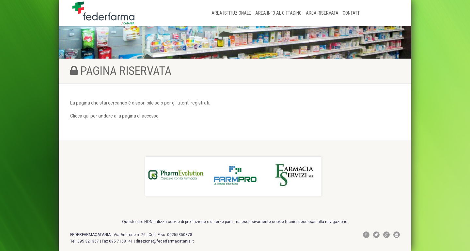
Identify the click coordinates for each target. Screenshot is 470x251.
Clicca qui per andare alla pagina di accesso (114, 116)
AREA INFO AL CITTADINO (279, 13)
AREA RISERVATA (322, 13)
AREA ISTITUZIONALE (232, 13)
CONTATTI (352, 13)
